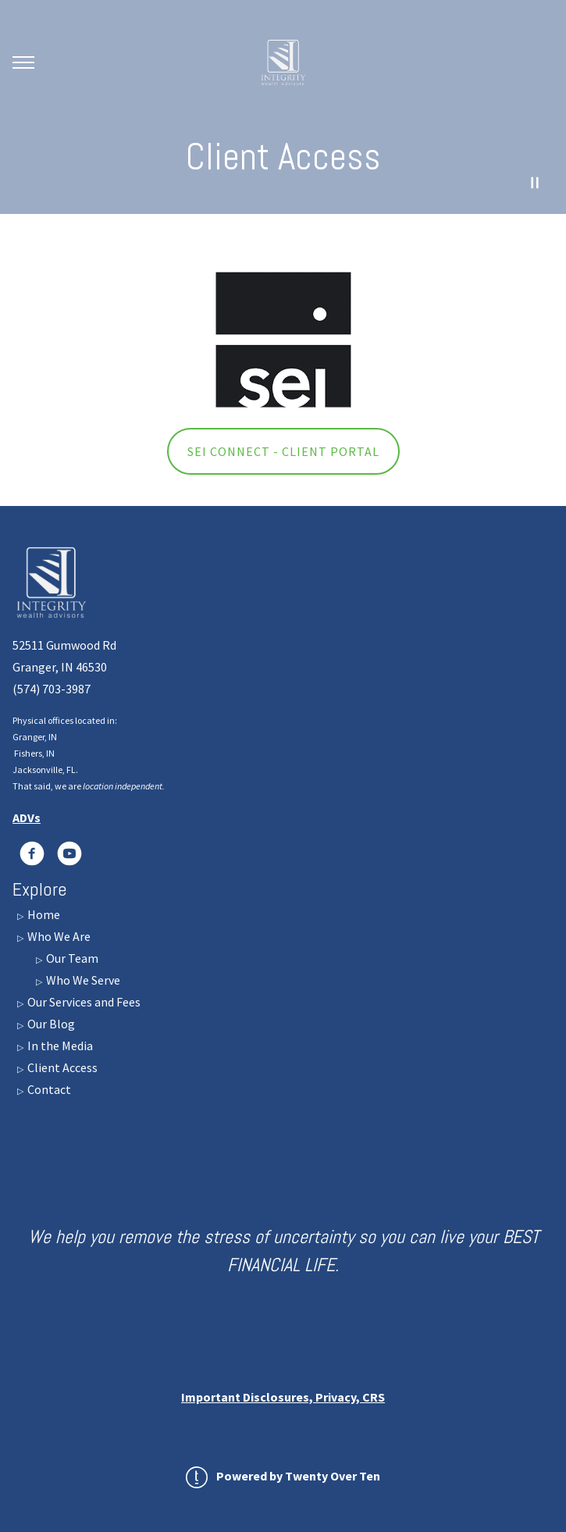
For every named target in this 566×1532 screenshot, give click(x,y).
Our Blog (50, 1023)
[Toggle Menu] (23, 62)
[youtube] (69, 853)
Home (42, 914)
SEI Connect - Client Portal (283, 451)
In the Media (59, 1045)
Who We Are (58, 936)
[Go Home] (283, 62)
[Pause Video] (535, 182)
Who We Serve (82, 980)
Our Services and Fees (83, 1002)
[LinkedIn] (32, 853)
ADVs (26, 817)
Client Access (61, 1067)
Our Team (71, 958)
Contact (48, 1089)
